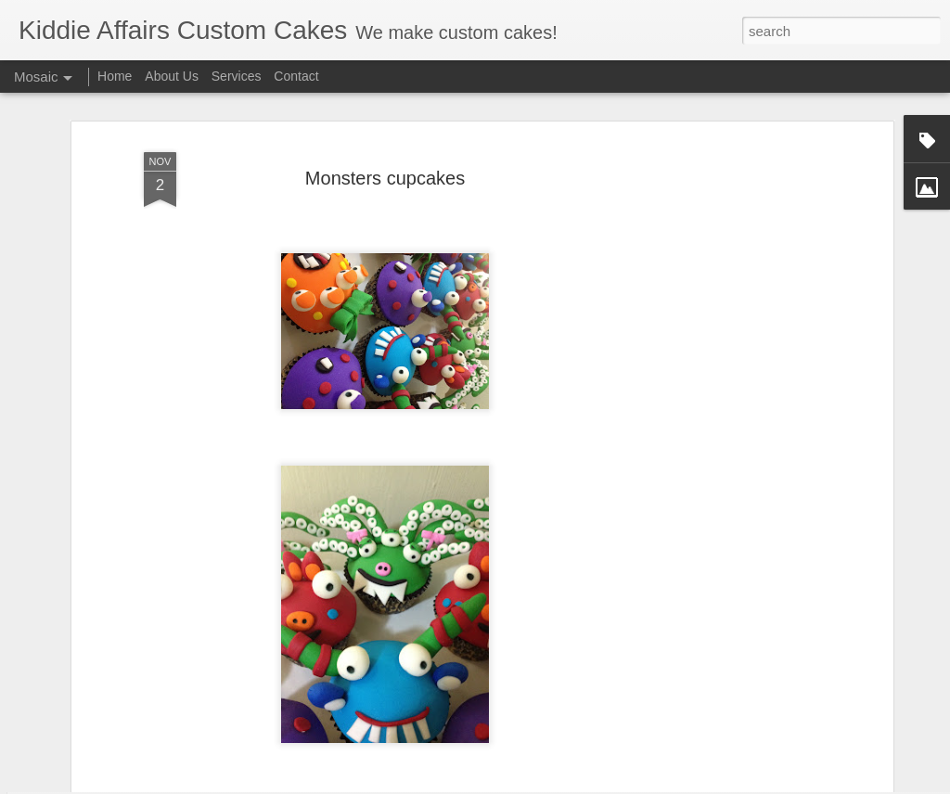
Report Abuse (633, 783)
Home (114, 76)
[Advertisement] (728, 383)
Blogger (578, 783)
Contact (296, 76)
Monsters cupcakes (385, 126)
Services (237, 76)
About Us (172, 76)
